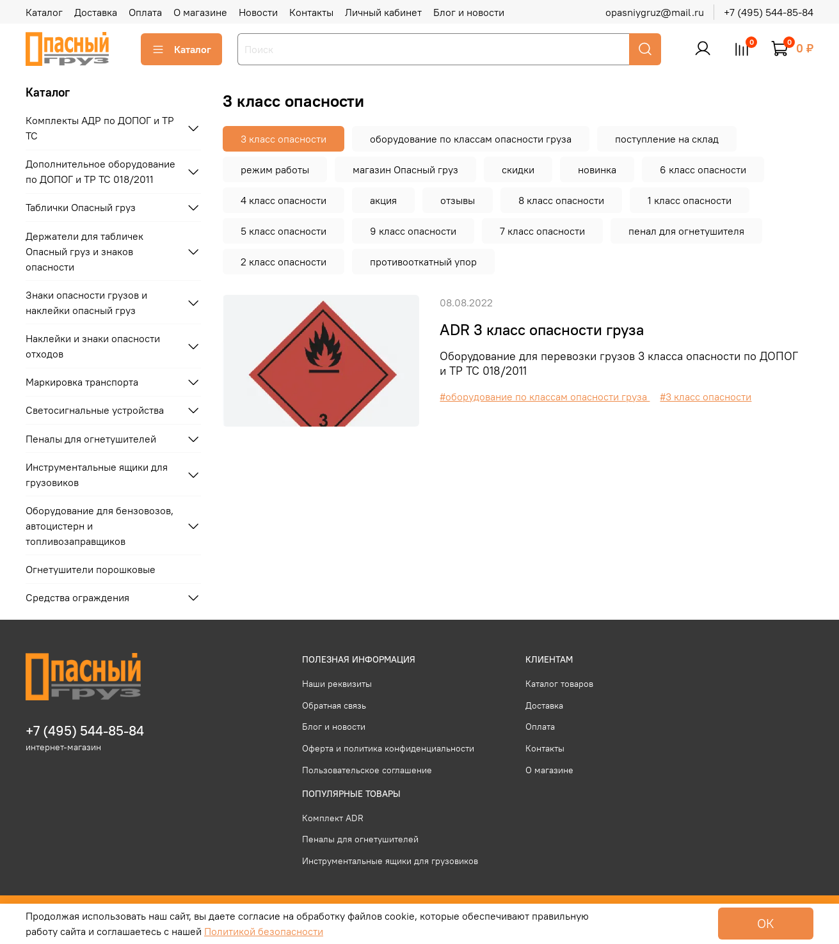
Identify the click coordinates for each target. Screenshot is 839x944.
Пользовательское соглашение (367, 770)
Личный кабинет (383, 12)
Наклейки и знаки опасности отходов (93, 346)
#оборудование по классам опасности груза (545, 396)
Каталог (44, 12)
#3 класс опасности (705, 396)
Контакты (311, 12)
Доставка (95, 12)
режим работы (275, 169)
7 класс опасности (542, 230)
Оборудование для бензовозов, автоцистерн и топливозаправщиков (99, 525)
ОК (765, 923)
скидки (518, 169)
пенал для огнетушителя (686, 230)
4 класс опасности (283, 200)
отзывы (457, 200)
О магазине (200, 12)
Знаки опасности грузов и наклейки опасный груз (86, 302)
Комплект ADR (333, 818)
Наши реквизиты (337, 683)
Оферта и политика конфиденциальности (388, 748)
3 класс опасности (283, 138)
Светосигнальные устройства (95, 410)
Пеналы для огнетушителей (91, 438)
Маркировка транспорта (82, 381)
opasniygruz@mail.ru (654, 12)
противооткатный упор (423, 261)
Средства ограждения (77, 597)
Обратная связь (334, 705)
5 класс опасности (283, 230)
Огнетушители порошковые (91, 569)
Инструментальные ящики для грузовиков (97, 474)
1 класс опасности (689, 200)
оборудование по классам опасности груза (470, 138)
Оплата (145, 12)
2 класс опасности (283, 261)
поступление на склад (667, 138)
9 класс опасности (413, 230)
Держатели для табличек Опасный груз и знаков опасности (84, 251)
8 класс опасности (561, 200)
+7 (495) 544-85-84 (768, 12)
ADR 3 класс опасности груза (542, 329)
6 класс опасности (703, 169)
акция (383, 200)
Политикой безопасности (263, 931)
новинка (597, 169)
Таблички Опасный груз (81, 207)
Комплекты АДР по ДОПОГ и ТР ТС (100, 128)
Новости (258, 12)
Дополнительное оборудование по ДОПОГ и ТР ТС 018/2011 (100, 171)
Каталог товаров (559, 683)
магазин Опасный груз (405, 169)
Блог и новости (468, 12)
